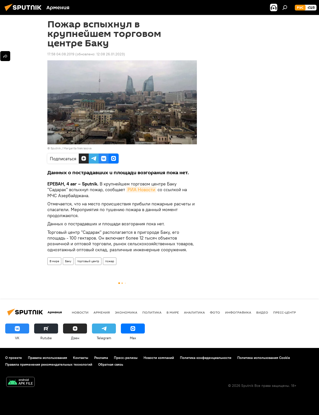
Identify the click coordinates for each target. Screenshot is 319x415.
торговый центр (88, 261)
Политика (151, 312)
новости (80, 312)
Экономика (126, 312)
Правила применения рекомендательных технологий (48, 364)
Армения (101, 312)
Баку (68, 261)
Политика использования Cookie (263, 357)
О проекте (13, 357)
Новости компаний (159, 357)
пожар (109, 261)
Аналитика (194, 312)
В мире (54, 261)
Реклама (101, 357)
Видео (262, 312)
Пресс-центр (284, 312)
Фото (215, 312)
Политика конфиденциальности (205, 357)
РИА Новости (141, 189)
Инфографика (238, 312)
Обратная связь (110, 364)
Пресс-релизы (126, 357)
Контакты (80, 357)
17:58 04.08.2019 (60, 54)
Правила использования (47, 357)
